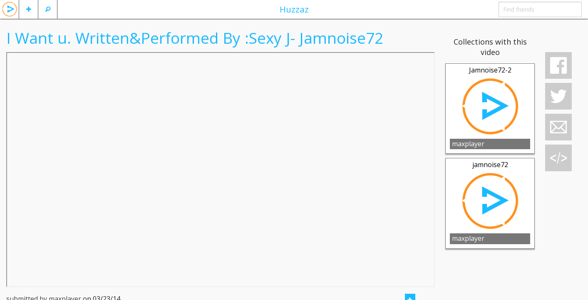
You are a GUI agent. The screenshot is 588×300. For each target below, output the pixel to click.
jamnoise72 (490, 164)
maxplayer (468, 143)
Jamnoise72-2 (490, 70)
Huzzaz (294, 9)
